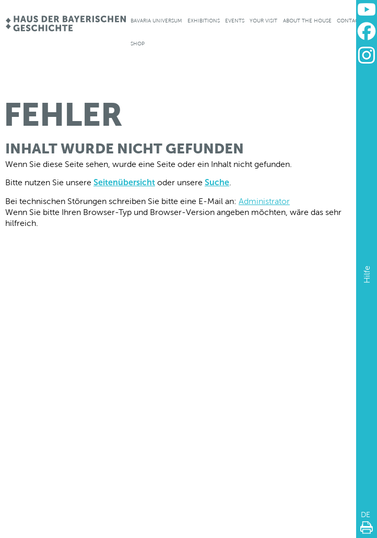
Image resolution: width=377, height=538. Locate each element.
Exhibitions (203, 20)
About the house (307, 20)
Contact (349, 20)
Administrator (264, 201)
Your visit (263, 20)
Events (234, 20)
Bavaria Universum (156, 20)
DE (365, 514)
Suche (217, 182)
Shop (138, 43)
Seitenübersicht (124, 182)
